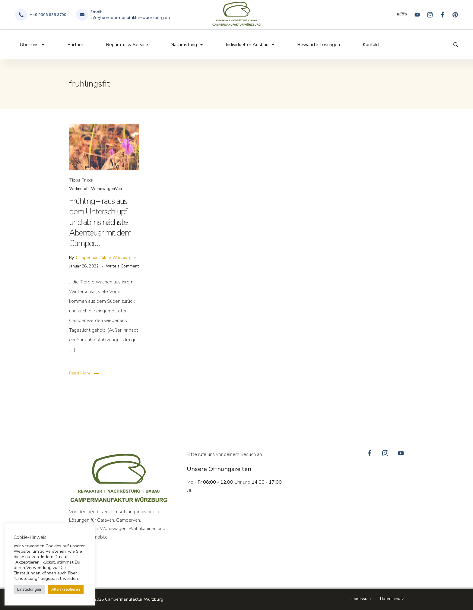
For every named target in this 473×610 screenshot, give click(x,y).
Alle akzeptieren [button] (65, 589)
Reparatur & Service (127, 44)
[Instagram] (430, 15)
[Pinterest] (455, 15)
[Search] (454, 44)
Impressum (361, 599)
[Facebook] (442, 15)
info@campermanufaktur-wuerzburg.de (130, 18)
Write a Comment (122, 265)
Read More (79, 373)
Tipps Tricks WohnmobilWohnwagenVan (95, 184)
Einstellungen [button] (29, 589)
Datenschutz (392, 599)
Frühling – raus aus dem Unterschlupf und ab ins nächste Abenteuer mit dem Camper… (100, 222)
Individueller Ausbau (250, 44)
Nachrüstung (186, 44)
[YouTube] (417, 15)
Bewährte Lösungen (318, 44)
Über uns (32, 44)
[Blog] (402, 15)
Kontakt (371, 44)
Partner (75, 44)
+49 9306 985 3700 (48, 14)
